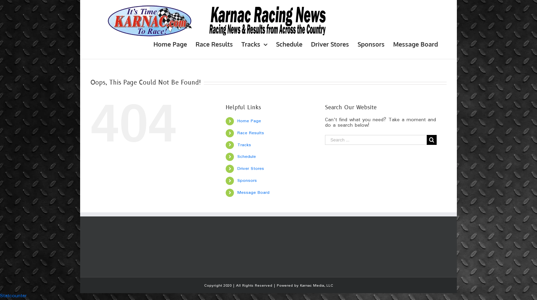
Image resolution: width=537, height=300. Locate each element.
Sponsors (247, 180)
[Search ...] (376, 140)
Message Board (253, 192)
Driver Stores (250, 168)
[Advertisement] (215, 246)
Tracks (244, 145)
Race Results (250, 133)
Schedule (246, 156)
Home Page (249, 121)
